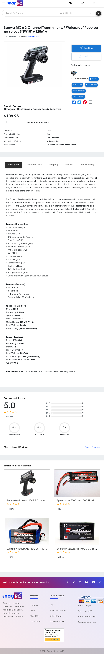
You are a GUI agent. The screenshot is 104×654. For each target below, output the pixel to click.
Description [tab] (13, 165)
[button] (93, 3)
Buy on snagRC (85, 611)
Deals (32, 611)
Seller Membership (86, 617)
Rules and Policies (58, 611)
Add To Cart (86, 56)
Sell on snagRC (85, 606)
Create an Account (87, 622)
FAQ (52, 605)
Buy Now (86, 47)
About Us (34, 616)
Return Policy (56, 616)
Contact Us (35, 622)
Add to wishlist (78, 96)
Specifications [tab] (34, 165)
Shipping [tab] (53, 165)
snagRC (61, 651)
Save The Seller (77, 85)
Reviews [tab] (69, 165)
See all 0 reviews (92, 448)
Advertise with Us (57, 622)
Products (34, 605)
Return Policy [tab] (87, 165)
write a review (33, 37)
